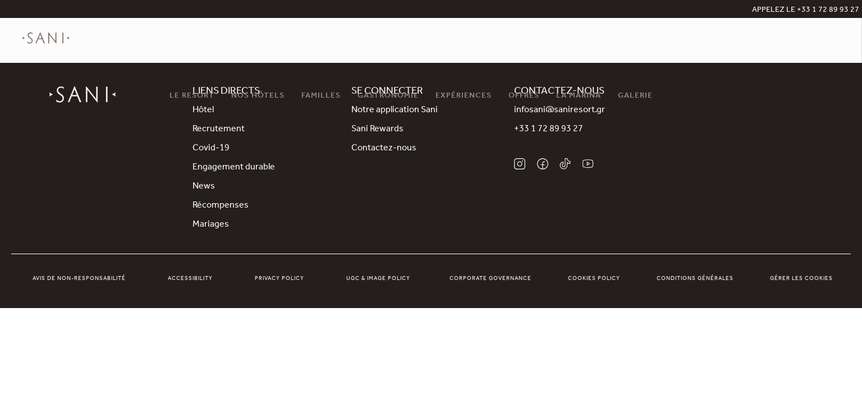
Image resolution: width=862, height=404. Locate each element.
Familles (321, 96)
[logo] (45, 46)
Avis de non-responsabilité (79, 279)
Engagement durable (233, 167)
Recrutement (218, 129)
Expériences (463, 96)
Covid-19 (211, 148)
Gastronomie (388, 96)
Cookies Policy (594, 279)
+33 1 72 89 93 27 (548, 129)
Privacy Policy (279, 279)
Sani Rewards (377, 129)
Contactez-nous (383, 148)
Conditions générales (695, 279)
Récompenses (220, 205)
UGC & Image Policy (378, 279)
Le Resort (191, 96)
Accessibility (190, 279)
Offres (523, 96)
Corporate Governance (490, 279)
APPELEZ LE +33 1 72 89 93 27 (805, 11)
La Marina (578, 96)
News (203, 186)
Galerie (635, 96)
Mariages (210, 225)
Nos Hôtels (258, 96)
